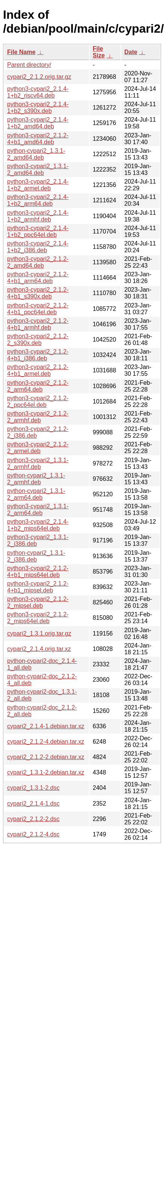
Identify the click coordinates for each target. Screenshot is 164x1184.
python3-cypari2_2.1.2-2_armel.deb (38, 447)
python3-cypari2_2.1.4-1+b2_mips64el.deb (38, 525)
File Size (99, 52)
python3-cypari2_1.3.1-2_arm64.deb (38, 509)
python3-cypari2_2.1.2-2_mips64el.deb (38, 617)
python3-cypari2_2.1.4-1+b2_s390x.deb (38, 107)
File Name (21, 52)
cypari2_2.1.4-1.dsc (33, 803)
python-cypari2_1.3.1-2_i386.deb (36, 556)
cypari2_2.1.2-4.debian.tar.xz (45, 741)
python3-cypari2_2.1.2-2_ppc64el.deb (38, 401)
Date (130, 52)
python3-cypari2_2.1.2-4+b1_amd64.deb (38, 138)
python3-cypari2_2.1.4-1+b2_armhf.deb (38, 216)
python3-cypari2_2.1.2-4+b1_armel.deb (38, 370)
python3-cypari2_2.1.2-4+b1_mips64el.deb (38, 571)
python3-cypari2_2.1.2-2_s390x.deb (38, 339)
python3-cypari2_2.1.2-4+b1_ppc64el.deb (38, 308)
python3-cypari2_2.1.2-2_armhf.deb (38, 416)
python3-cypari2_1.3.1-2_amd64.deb (38, 169)
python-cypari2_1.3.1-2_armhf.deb (36, 478)
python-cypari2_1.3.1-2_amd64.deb (36, 154)
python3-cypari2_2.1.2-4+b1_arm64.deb (38, 277)
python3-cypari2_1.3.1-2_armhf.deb (38, 463)
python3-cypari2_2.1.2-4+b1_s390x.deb (38, 293)
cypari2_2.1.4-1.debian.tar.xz (45, 726)
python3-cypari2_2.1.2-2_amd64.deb (38, 262)
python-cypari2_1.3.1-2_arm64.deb (36, 494)
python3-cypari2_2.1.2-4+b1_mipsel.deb (38, 587)
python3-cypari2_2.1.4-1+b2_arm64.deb (38, 200)
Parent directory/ (29, 65)
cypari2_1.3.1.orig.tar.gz (39, 633)
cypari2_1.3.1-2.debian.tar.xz (45, 772)
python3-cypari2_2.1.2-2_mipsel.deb (38, 602)
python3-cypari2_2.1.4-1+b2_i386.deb (38, 246)
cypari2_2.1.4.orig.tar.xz (39, 649)
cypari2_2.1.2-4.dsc (33, 834)
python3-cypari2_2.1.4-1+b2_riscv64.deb (38, 92)
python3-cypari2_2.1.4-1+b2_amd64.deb (38, 123)
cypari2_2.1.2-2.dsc (33, 819)
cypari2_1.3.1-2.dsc (33, 788)
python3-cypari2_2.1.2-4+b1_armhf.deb (38, 324)
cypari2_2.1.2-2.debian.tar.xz (45, 757)
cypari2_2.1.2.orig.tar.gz (39, 77)
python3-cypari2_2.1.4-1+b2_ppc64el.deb (38, 231)
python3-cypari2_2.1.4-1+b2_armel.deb (38, 184)
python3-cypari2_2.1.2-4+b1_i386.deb (38, 355)
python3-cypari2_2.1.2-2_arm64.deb (38, 386)
